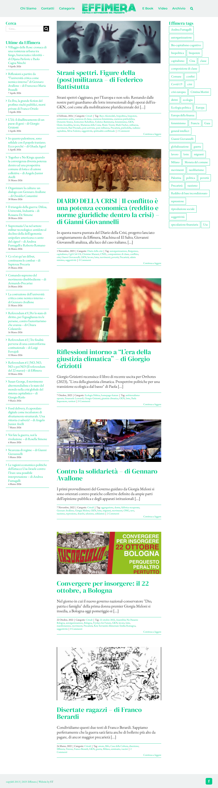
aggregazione (107, 507)
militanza (133, 124)
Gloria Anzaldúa (64, 124)
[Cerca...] (24, 28)
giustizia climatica (110, 398)
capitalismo (62, 254)
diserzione (134, 746)
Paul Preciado (74, 127)
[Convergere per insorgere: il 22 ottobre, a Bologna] (109, 553)
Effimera (61, 749)
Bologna (88, 622)
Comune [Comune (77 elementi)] (176, 76)
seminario (115, 749)
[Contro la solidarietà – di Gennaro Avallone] (109, 440)
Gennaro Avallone (65, 510)
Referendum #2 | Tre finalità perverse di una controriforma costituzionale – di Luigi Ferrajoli (26, 346)
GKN (130, 121)
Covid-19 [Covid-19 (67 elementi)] (176, 84)
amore (101, 746)
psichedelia (126, 127)
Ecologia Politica (92, 395)
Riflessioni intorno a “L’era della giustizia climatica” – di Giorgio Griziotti (104, 358)
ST (51, 781)
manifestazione (64, 625)
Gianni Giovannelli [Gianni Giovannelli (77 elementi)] (182, 139)
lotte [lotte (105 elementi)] (186, 154)
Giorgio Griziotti (92, 398)
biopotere (132, 115)
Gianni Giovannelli (71, 257)
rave (132, 510)
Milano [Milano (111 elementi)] (175, 162)
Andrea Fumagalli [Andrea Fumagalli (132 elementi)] (181, 29)
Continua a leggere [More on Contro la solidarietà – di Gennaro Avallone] (152, 516)
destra (117, 507)
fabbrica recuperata (130, 507)
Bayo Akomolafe (107, 115)
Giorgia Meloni (82, 510)
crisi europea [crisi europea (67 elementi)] (178, 92)
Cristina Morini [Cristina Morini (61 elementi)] (200, 92)
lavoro (76, 124)
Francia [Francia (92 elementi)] (195, 123)
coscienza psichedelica (124, 118)
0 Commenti (85, 260)
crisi (58, 257)
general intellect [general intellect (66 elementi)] (180, 131)
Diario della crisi (95, 251)
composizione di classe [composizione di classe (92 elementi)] (184, 68)
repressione (71, 513)
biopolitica (121, 115)
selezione (90, 513)
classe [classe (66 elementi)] (203, 61)
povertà (115, 257)
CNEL (103, 254)
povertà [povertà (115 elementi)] (204, 178)
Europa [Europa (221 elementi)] (200, 107)
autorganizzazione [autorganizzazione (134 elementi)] (181, 37)
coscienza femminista (103, 118)
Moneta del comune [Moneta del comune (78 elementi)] (196, 162)
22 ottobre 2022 (107, 619)
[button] (191, 8)
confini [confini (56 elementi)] (190, 76)
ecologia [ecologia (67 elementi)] (188, 100)
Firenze (69, 749)
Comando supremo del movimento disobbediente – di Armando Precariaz (27, 279)
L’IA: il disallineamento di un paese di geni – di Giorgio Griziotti (26, 123)
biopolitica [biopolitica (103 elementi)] (177, 53)
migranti (107, 510)
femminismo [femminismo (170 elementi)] (178, 123)
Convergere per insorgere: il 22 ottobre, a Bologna (103, 587)
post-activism (88, 127)
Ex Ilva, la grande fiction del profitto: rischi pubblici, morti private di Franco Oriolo (26, 104)
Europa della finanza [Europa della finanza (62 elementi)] (182, 115)
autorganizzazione (118, 251)
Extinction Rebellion (84, 121)
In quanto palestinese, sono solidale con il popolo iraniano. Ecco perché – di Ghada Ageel (27, 142)
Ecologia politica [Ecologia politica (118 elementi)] (181, 107)
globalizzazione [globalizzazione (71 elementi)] (180, 146)
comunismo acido (65, 118)
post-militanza (102, 127)
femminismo (121, 121)
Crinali (89, 115)
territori (71, 401)
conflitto (134, 254)
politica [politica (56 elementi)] (190, 178)
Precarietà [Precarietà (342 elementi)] (176, 185)
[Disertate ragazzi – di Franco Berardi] (109, 673)
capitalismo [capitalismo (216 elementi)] (177, 61)
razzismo (61, 513)
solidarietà (99, 513)
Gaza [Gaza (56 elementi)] (207, 123)
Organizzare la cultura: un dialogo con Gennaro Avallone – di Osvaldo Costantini (27, 192)
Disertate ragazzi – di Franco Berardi (99, 713)
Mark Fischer (122, 124)
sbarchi (81, 513)
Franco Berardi (81, 749)
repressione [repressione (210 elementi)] (177, 201)
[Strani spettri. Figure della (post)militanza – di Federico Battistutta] (109, 42)
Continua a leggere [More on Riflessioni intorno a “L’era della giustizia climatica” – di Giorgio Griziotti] (152, 404)
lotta (96, 257)
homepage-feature (109, 395)
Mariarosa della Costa (91, 124)
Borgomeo (133, 251)
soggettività (86, 130)
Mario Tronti (108, 124)
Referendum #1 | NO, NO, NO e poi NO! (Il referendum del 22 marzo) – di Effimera (26, 366)
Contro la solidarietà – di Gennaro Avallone (107, 475)
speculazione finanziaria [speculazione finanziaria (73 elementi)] (184, 224)
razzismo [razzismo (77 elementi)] (192, 185)
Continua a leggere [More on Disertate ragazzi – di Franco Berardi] (152, 755)
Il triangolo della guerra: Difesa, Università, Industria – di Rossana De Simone (27, 211)
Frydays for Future (102, 622)
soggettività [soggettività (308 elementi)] (177, 217)
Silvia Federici (73, 130)
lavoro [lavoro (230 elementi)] (174, 154)
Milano (106, 749)
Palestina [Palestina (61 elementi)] (176, 178)
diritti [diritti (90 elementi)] (174, 100)
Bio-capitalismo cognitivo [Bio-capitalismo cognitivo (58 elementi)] (186, 45)
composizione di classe (118, 254)
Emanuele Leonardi (74, 398)
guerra (99, 749)
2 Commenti (123, 130)
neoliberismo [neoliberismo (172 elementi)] (196, 170)
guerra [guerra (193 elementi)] (197, 146)
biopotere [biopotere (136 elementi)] (194, 53)
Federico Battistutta (104, 121)
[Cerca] (46, 28)
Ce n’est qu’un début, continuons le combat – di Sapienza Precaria (24, 260)
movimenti (62, 127)
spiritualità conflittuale (104, 130)
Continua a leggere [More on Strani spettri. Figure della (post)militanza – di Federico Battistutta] (152, 134)
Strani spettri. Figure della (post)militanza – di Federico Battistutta (100, 79)
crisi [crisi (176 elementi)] (189, 84)
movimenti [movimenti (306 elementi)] (177, 170)
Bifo (107, 746)
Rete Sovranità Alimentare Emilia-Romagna (115, 625)
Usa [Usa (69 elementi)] (205, 224)
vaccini (124, 749)
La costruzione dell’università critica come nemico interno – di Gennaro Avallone (26, 298)
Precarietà (115, 127)
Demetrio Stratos (65, 121)
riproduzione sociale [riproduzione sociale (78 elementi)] (182, 209)
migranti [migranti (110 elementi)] (199, 154)
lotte (128, 398)
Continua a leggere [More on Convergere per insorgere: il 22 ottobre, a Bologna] (152, 631)
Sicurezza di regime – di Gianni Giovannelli (27, 452)
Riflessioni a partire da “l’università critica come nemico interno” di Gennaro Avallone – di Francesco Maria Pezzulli (27, 82)
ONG (126, 510)
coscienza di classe (83, 118)
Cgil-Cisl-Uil (75, 254)
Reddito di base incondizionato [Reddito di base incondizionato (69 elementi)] (189, 193)
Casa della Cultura (119, 746)
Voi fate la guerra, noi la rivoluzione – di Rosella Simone (27, 437)
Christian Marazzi (90, 254)
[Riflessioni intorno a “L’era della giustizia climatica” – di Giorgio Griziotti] (109, 310)
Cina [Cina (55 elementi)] (192, 61)
